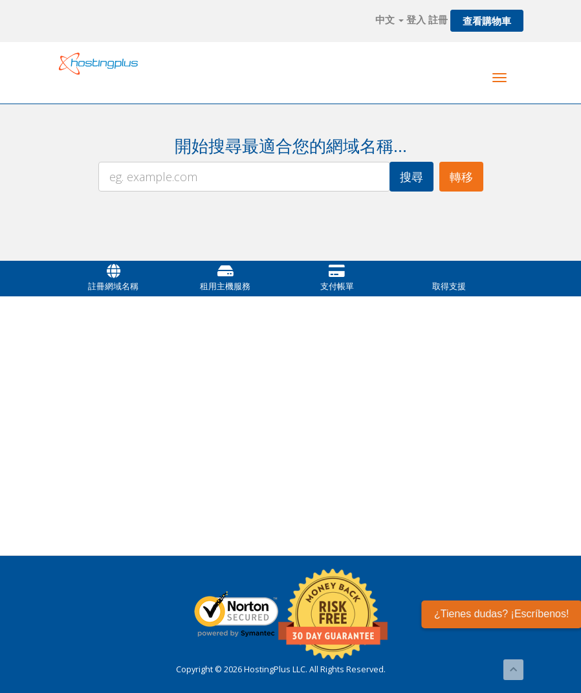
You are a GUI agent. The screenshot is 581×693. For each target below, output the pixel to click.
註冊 (438, 19)
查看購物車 (487, 20)
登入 (416, 19)
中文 (389, 19)
